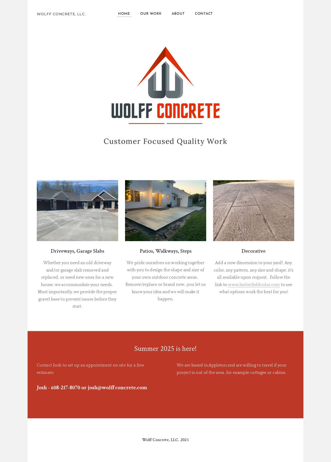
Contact (204, 14)
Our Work (150, 14)
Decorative (253, 250)
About (178, 14)
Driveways (62, 250)
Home (124, 14)
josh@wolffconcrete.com (117, 387)
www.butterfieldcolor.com (254, 285)
